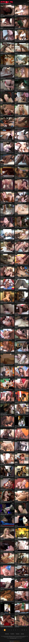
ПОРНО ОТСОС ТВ (16, 641)
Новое (25, 3)
